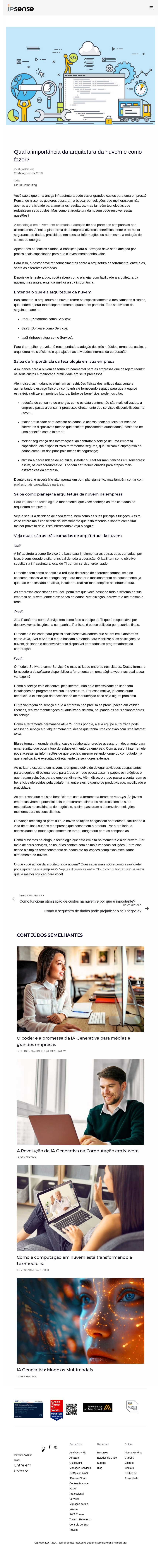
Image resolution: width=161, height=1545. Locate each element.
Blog (99, 1467)
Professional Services (76, 1496)
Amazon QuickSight (75, 1460)
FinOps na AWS (78, 1473)
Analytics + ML (77, 1452)
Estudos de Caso (107, 1457)
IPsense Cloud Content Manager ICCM (79, 1483)
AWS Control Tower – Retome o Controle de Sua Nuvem (79, 1522)
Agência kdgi (120, 1543)
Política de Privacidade (131, 1476)
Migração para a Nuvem (78, 1507)
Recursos (102, 1452)
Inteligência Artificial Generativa (41, 1051)
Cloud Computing (25, 185)
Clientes (129, 1462)
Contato (129, 1467)
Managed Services (80, 1467)
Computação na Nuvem (33, 1270)
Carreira (129, 1457)
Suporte (101, 1462)
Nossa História (133, 1452)
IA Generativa (26, 1157)
